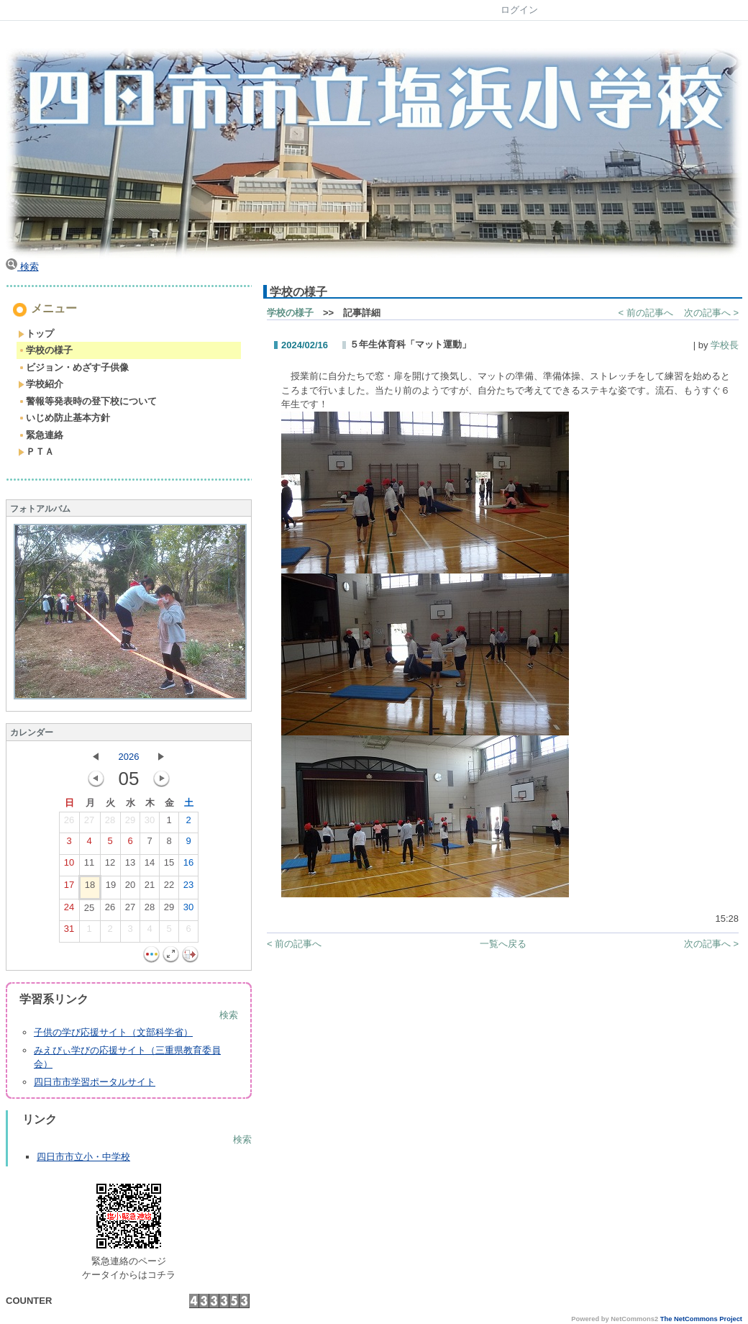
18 (90, 888)
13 (130, 865)
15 (169, 865)
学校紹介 (40, 383)
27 (89, 823)
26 (69, 823)
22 (169, 888)
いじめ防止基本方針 (64, 417)
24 (69, 910)
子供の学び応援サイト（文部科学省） (113, 1032)
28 (110, 823)
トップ (36, 333)
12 (110, 865)
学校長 (725, 345)
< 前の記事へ (646, 312)
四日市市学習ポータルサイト (94, 1081)
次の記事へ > (711, 312)
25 (89, 911)
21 (150, 888)
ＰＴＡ (36, 451)
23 (188, 888)
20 (130, 888)
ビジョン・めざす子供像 (73, 367)
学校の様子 (45, 350)
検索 (22, 266)
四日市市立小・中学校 (83, 1156)
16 (188, 865)
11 (89, 865)
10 (69, 865)
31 (69, 931)
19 (111, 888)
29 (130, 823)
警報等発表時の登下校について (87, 401)
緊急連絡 (40, 435)
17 (69, 888)
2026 (129, 756)
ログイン (519, 9)
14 (150, 865)
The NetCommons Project (701, 1319)
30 (150, 823)
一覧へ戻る (503, 943)
